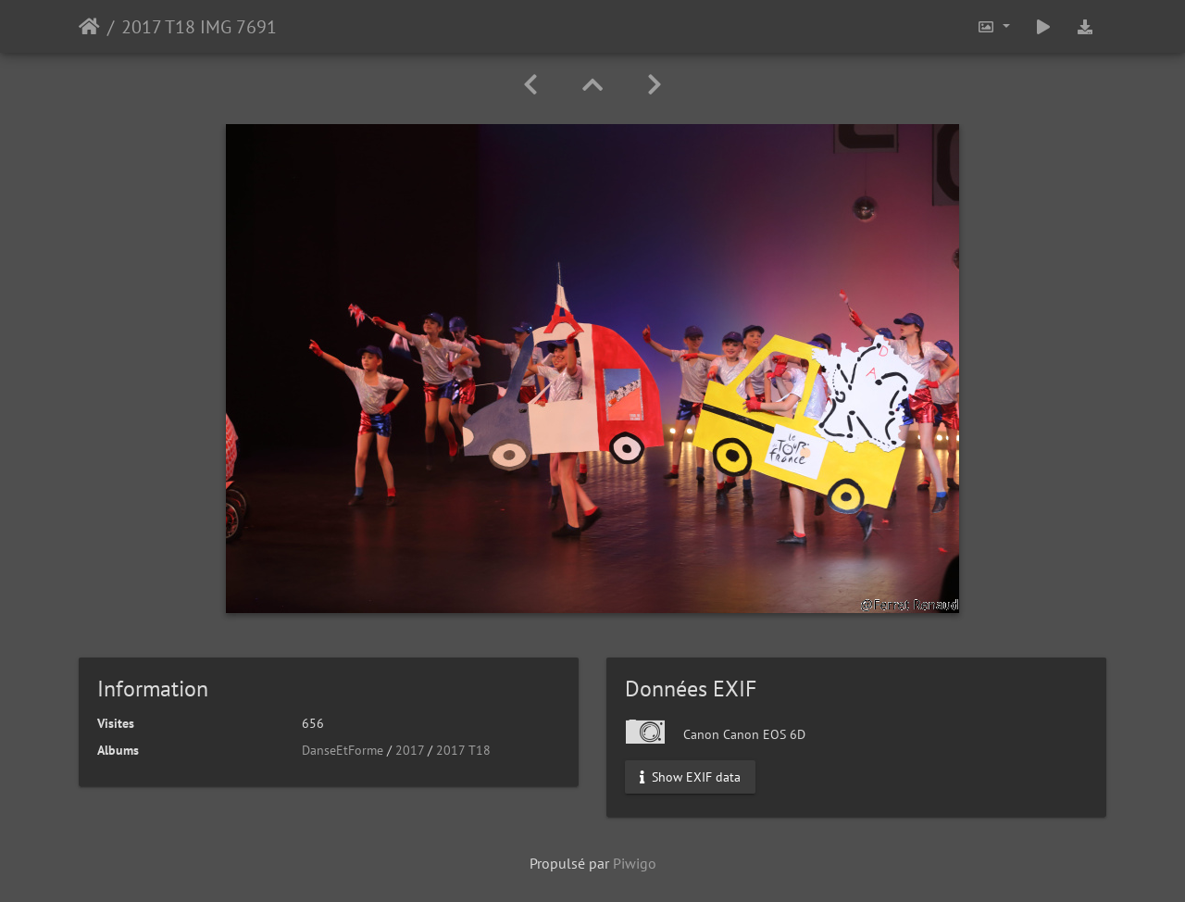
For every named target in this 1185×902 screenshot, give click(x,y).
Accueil (89, 27)
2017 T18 (463, 750)
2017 (409, 750)
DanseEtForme (342, 750)
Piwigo (634, 863)
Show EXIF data (690, 777)
